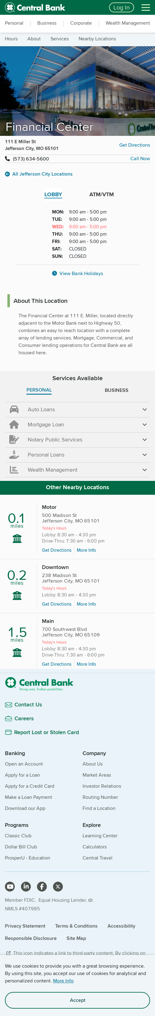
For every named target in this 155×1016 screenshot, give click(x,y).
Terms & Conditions (76, 925)
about (34, 38)
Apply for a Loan (22, 774)
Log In (121, 7)
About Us (93, 763)
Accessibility (121, 925)
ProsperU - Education (27, 857)
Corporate (81, 23)
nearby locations (97, 38)
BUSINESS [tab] (116, 390)
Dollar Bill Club (21, 846)
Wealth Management (128, 23)
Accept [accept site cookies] (77, 1000)
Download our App (25, 808)
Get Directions (134, 144)
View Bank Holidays (77, 273)
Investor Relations (102, 786)
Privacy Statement (25, 925)
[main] (77, 426)
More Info (63, 980)
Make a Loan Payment (28, 797)
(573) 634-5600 (31, 158)
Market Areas (97, 774)
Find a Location (99, 808)
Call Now (140, 158)
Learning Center (100, 835)
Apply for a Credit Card (29, 786)
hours (11, 38)
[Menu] (145, 7)
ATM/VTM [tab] (101, 194)
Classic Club (18, 835)
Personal (14, 23)
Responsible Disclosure (31, 938)
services (60, 38)
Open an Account (24, 763)
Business (46, 23)
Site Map (76, 938)
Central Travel (97, 857)
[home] (53, 7)
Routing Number (100, 797)
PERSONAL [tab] (39, 389)
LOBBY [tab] (53, 194)
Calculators (95, 846)
